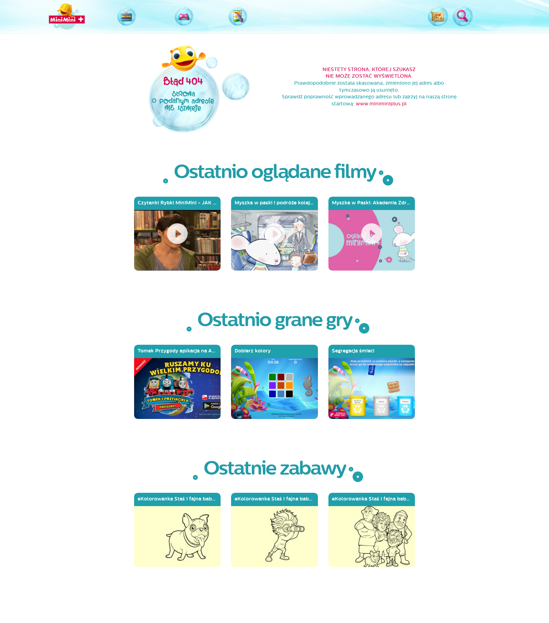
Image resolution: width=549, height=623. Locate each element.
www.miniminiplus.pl (381, 104)
